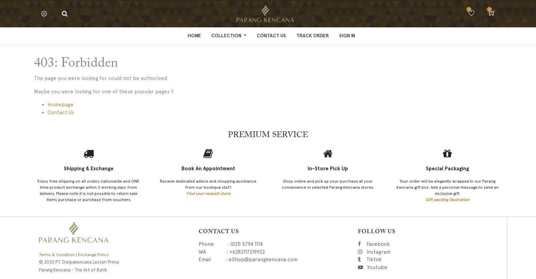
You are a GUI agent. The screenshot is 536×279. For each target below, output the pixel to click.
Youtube (377, 267)
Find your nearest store (208, 193)
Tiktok (404, 259)
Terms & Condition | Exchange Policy (74, 254)
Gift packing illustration (447, 199)
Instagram (413, 252)
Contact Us (61, 112)
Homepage (60, 105)
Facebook (387, 244)
